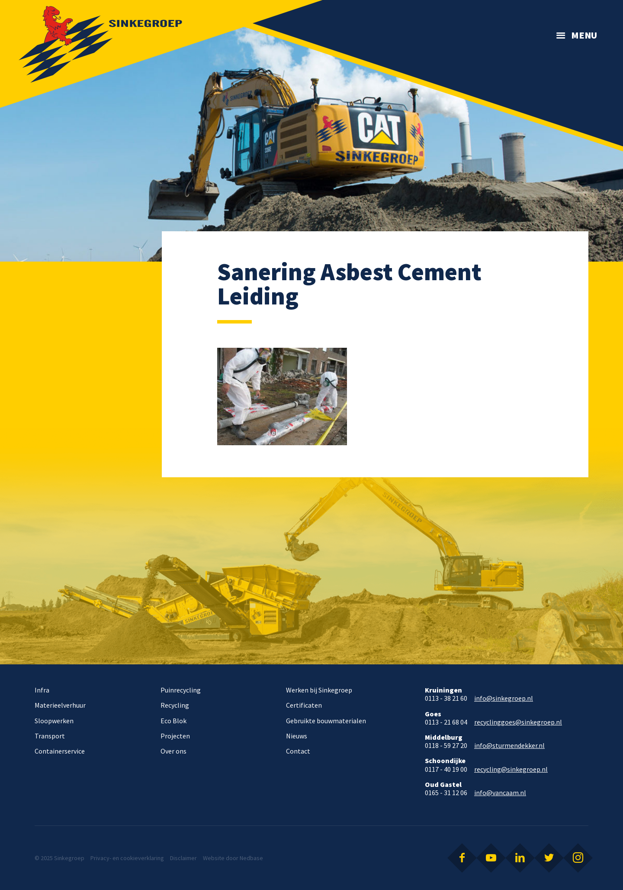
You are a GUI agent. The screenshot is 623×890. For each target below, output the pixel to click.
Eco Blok (173, 720)
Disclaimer (183, 858)
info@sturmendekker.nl (509, 745)
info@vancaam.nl (500, 793)
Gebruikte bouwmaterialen (326, 720)
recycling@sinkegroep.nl (511, 769)
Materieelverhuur (60, 705)
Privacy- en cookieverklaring (127, 858)
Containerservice (60, 751)
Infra (42, 690)
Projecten (175, 735)
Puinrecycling (181, 690)
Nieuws (296, 735)
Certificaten (304, 705)
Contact (298, 751)
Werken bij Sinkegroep (319, 690)
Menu (584, 35)
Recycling (175, 705)
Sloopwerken (54, 720)
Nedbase (251, 858)
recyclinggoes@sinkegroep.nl (518, 722)
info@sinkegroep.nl (503, 698)
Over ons (173, 751)
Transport (50, 735)
